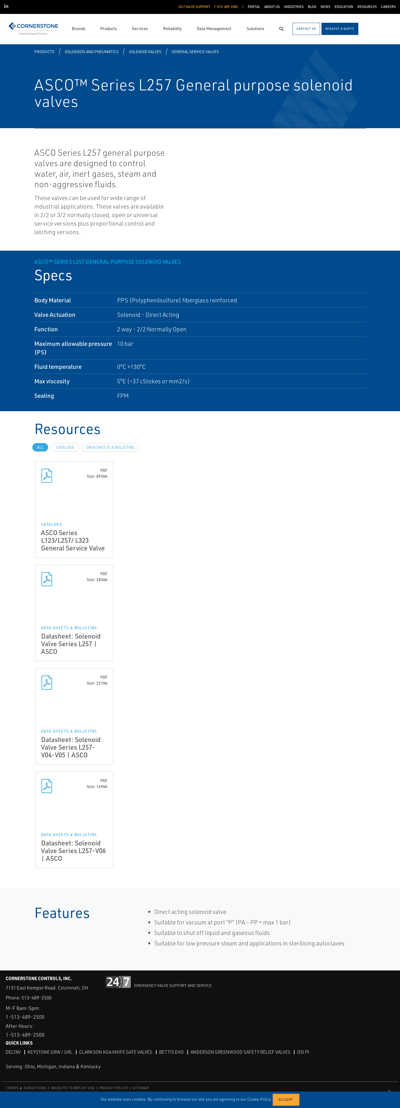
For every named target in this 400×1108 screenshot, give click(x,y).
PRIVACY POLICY (114, 1088)
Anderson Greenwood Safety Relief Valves (240, 1052)
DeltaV (13, 1052)
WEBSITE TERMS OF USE (73, 1088)
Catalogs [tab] (65, 447)
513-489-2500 (37, 998)
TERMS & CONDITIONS (26, 1088)
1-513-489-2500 (25, 1017)
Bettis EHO (171, 1052)
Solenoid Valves (145, 51)
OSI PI (303, 1052)
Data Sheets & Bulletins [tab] (110, 447)
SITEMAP (141, 1088)
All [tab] (40, 447)
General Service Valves (195, 51)
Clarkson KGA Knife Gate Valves (115, 1052)
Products (44, 51)
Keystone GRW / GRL (49, 1052)
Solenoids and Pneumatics (91, 51)
